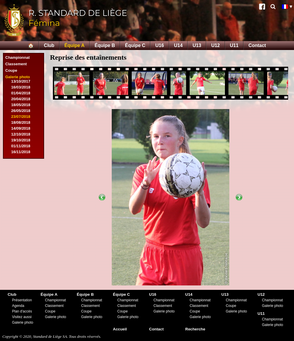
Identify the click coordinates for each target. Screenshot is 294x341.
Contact (257, 45)
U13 (197, 45)
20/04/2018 (20, 99)
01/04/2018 (20, 93)
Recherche (195, 329)
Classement (16, 64)
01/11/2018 (20, 146)
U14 (178, 45)
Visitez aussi (21, 317)
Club (49, 45)
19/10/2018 (20, 140)
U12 (215, 45)
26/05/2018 (20, 110)
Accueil (120, 329)
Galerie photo (17, 77)
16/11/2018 (20, 152)
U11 (234, 45)
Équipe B (105, 45)
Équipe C (135, 45)
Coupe (11, 70)
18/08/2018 (20, 122)
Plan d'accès (22, 311)
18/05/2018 (20, 105)
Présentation (22, 300)
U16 (159, 45)
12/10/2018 (20, 134)
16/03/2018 (20, 87)
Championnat (17, 57)
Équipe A (74, 45)
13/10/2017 (20, 81)
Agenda (18, 306)
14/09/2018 (20, 128)
